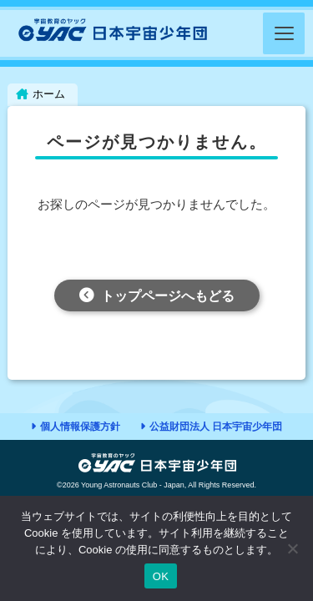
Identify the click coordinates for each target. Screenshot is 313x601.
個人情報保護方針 (80, 427)
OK (161, 576)
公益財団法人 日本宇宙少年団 (215, 427)
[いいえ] (292, 548)
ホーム (49, 94)
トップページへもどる (168, 296)
